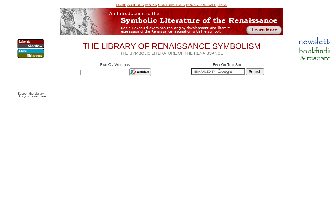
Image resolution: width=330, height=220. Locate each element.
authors (135, 4)
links (222, 4)
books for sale (201, 4)
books (151, 4)
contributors (171, 4)
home (121, 4)
